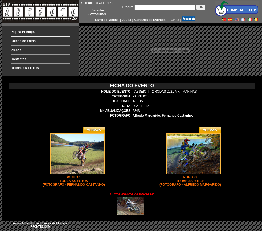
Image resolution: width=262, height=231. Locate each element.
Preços (16, 50)
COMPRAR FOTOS (25, 68)
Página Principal (23, 32)
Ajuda (126, 20)
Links (174, 20)
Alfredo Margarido (146, 115)
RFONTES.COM (40, 226)
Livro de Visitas (107, 20)
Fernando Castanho (177, 115)
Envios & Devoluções (26, 223)
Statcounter (97, 14)
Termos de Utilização (55, 223)
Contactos (18, 59)
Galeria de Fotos (23, 41)
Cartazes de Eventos (149, 20)
